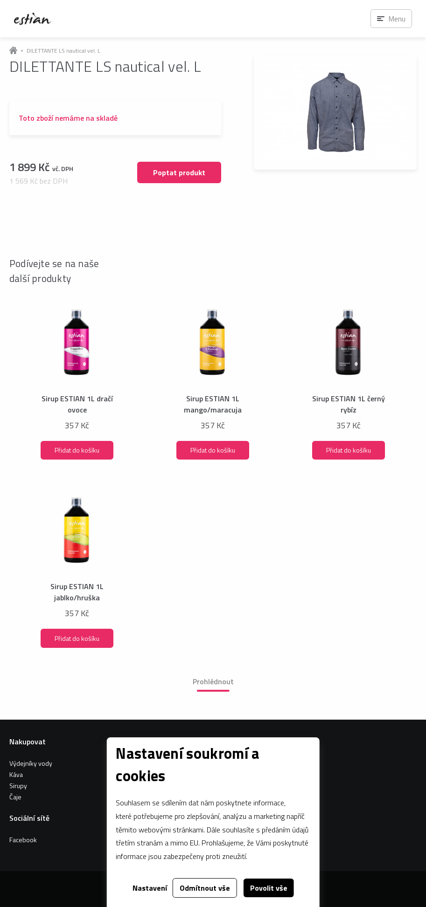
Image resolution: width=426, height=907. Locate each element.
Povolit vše (268, 887)
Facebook (23, 840)
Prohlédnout (213, 681)
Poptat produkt (179, 172)
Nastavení (150, 887)
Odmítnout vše (205, 887)
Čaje (15, 797)
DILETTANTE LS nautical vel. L (63, 51)
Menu (396, 18)
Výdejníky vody (30, 763)
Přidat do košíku (77, 450)
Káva (16, 774)
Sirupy (18, 785)
